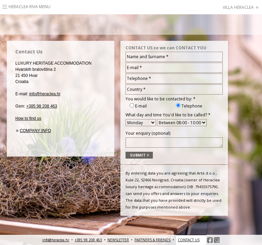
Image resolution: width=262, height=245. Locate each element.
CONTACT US (189, 240)
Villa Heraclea (241, 7)
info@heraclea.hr (45, 94)
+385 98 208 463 (41, 106)
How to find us (28, 118)
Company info (35, 130)
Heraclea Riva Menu (29, 7)
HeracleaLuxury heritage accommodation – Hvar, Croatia (131, 24)
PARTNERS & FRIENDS (152, 240)
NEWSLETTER (118, 240)
